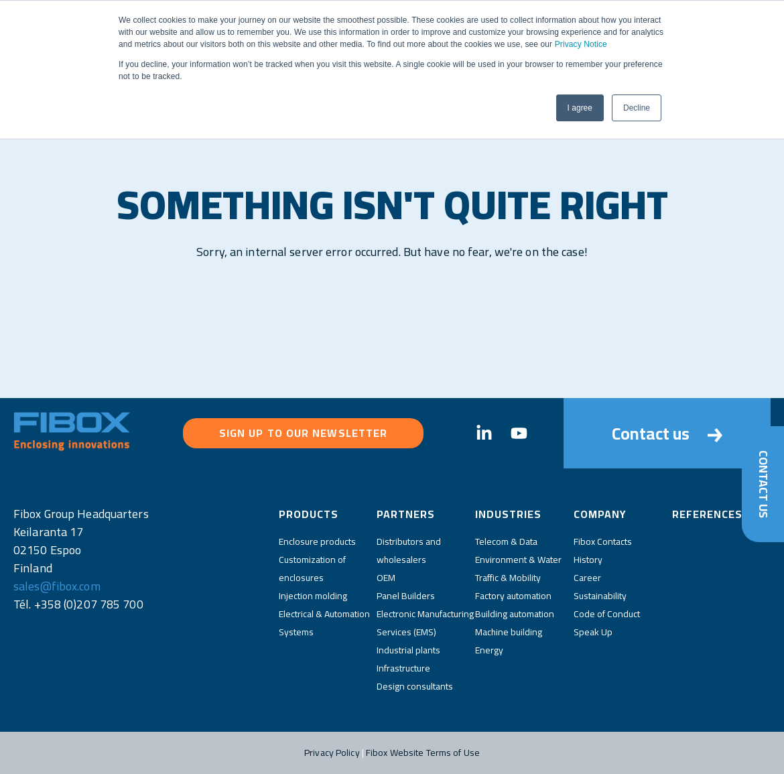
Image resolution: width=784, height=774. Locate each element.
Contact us (667, 433)
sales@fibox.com (57, 586)
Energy (489, 650)
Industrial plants (408, 650)
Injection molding (313, 595)
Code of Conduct (607, 614)
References (707, 514)
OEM (386, 577)
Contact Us (763, 484)
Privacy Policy (332, 752)
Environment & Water (518, 559)
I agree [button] (580, 108)
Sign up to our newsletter (303, 433)
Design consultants (415, 686)
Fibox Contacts (603, 541)
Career (587, 577)
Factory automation (513, 595)
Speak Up (593, 632)
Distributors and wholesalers (409, 550)
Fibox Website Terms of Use (423, 752)
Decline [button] (636, 108)
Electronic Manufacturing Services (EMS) (425, 623)
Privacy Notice (581, 44)
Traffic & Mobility (508, 577)
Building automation (514, 614)
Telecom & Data (506, 541)
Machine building (508, 632)
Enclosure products (317, 541)
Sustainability (600, 595)
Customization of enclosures (312, 568)
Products (308, 514)
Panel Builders (406, 595)
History (588, 559)
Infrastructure (403, 668)
